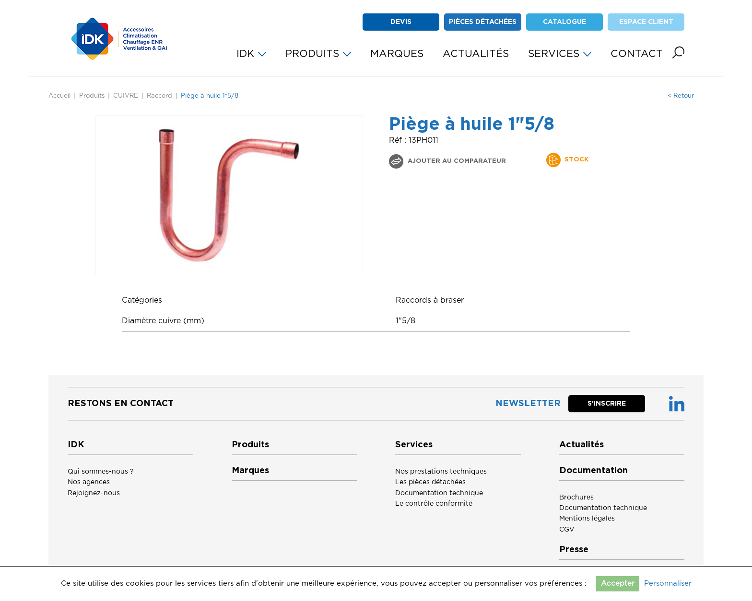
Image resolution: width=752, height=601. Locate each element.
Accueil (59, 96)
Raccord (159, 96)
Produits (92, 96)
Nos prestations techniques (441, 471)
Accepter (617, 583)
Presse (573, 549)
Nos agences (89, 482)
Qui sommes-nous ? (101, 471)
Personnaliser (668, 583)
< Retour (681, 96)
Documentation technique (439, 493)
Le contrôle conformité (433, 503)
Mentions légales (587, 518)
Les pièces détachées (430, 482)
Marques (250, 470)
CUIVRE (125, 96)
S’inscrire (607, 403)
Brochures (576, 497)
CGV (567, 529)
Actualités (581, 445)
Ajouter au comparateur (456, 161)
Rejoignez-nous (94, 493)
